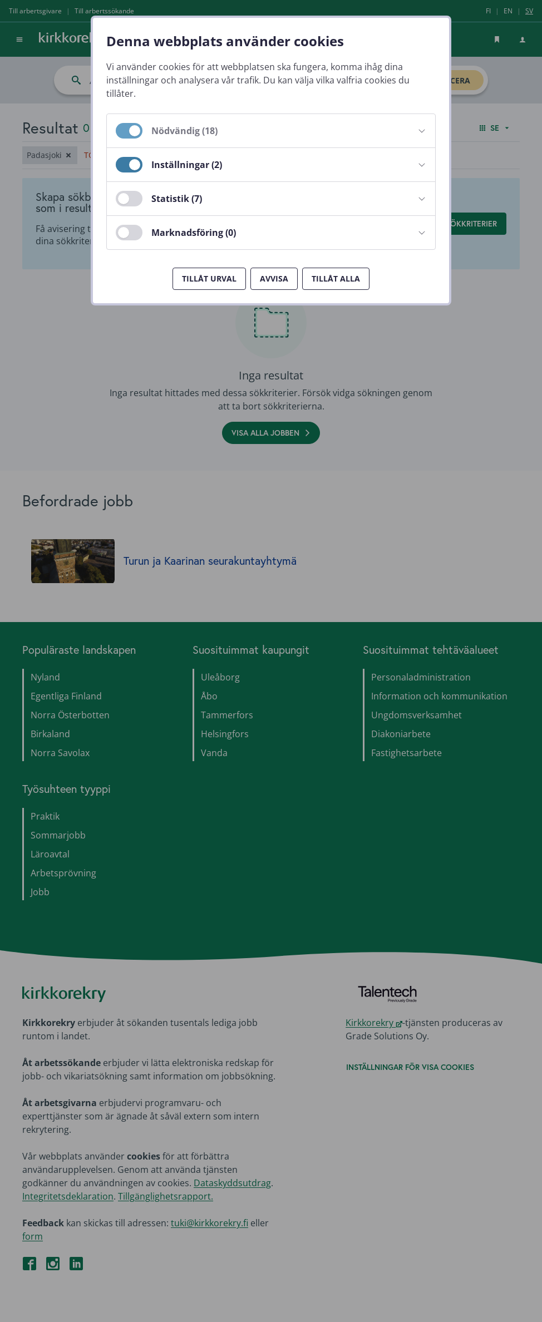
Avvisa (274, 278)
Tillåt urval (209, 278)
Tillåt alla (336, 278)
